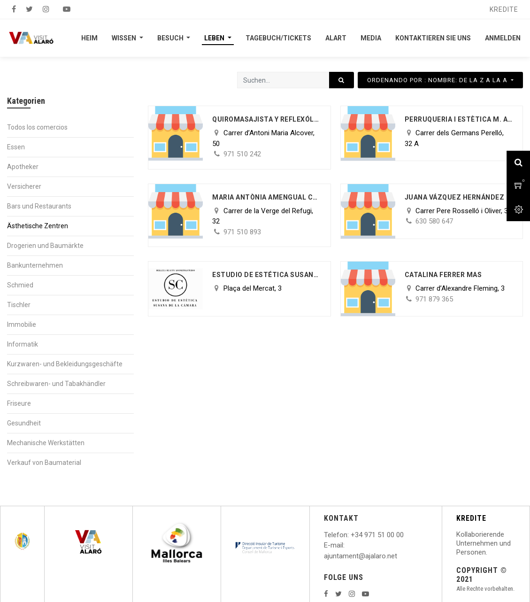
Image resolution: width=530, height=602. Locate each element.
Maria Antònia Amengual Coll (266, 197)
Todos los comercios (37, 127)
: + (351, 535)
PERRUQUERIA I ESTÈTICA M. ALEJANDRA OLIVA (459, 119)
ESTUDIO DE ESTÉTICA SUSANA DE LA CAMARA (266, 274)
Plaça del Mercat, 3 (252, 288)
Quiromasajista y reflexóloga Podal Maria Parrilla (266, 119)
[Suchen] (341, 80)
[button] (440, 80)
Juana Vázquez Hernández (455, 197)
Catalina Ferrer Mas (443, 274)
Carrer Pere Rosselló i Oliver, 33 (463, 211)
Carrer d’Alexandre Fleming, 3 (460, 288)
